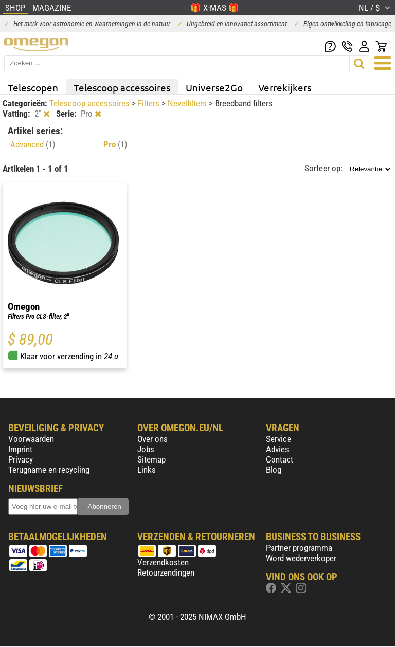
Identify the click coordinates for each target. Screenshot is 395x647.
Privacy (20, 459)
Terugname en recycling (48, 470)
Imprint (20, 449)
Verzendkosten (163, 562)
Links (146, 470)
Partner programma (299, 548)
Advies (277, 449)
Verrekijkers (284, 87)
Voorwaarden (31, 439)
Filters (149, 103)
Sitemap (151, 459)
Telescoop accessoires (122, 87)
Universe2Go (214, 87)
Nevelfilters (188, 103)
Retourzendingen (165, 572)
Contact (279, 459)
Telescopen (33, 87)
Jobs (145, 449)
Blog (273, 470)
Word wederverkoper (301, 558)
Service (278, 439)
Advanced (32, 144)
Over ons (152, 439)
